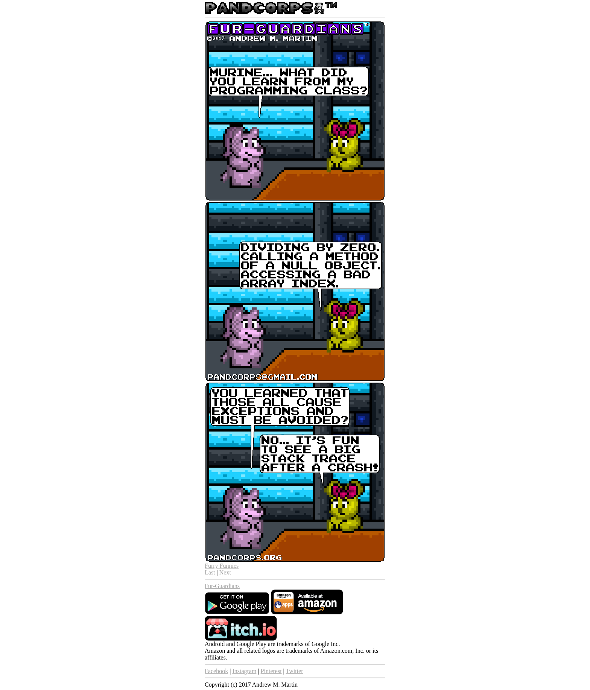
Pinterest (271, 671)
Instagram (244, 671)
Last (210, 572)
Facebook (216, 671)
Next (225, 572)
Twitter (294, 671)
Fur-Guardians (222, 586)
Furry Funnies (222, 565)
